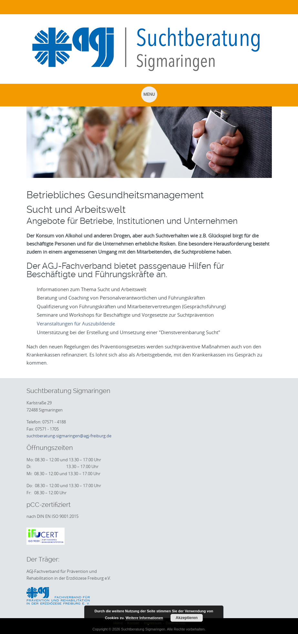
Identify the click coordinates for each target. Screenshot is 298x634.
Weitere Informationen (144, 618)
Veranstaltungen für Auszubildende (76, 323)
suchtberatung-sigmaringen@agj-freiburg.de (68, 436)
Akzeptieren (187, 618)
